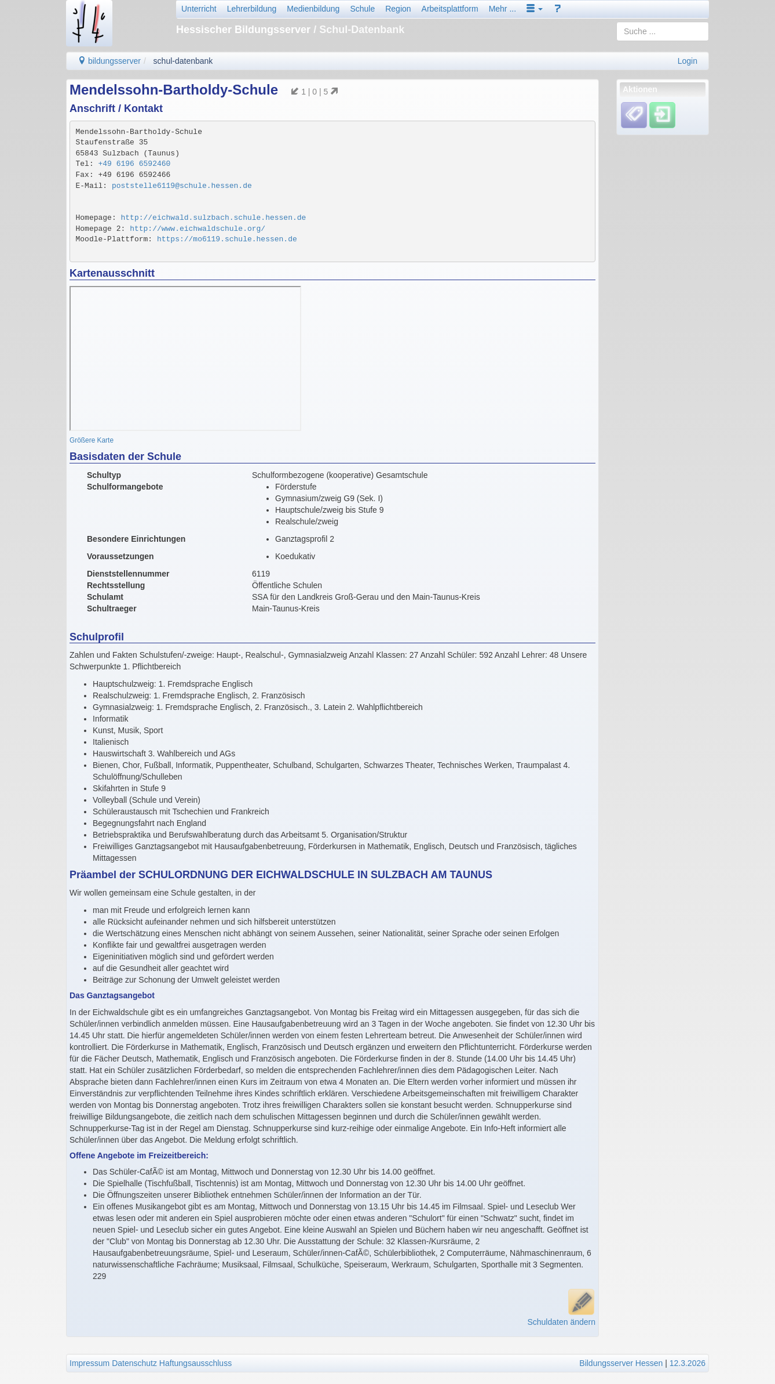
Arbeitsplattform (450, 8)
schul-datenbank (183, 61)
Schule (362, 8)
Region (398, 8)
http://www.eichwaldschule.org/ (197, 228)
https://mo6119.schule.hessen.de (227, 239)
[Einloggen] (662, 114)
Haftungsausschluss (195, 1363)
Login (687, 61)
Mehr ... (502, 8)
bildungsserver (109, 61)
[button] (534, 9)
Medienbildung (313, 8)
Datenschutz (134, 1363)
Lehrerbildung (252, 8)
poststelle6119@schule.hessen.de (182, 186)
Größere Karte (92, 440)
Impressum (89, 1363)
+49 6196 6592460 (134, 164)
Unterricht (199, 8)
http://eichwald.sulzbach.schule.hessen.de (213, 217)
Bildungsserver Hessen (621, 1363)
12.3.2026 (687, 1363)
